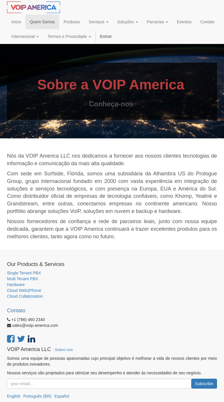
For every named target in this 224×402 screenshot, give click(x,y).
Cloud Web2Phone (24, 290)
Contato (16, 310)
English (13, 396)
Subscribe (204, 383)
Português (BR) (37, 396)
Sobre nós (64, 350)
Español (61, 396)
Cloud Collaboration (25, 296)
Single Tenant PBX (24, 273)
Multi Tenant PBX (22, 278)
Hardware (16, 284)
